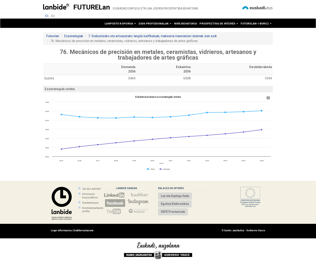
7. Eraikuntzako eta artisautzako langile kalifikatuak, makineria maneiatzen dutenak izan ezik (152, 36)
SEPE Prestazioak (173, 211)
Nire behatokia (185, 23)
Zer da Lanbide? (91, 188)
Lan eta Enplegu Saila (175, 196)
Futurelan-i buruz (256, 23)
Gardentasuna (90, 202)
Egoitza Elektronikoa (175, 203)
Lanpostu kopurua (120, 23)
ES (47, 16)
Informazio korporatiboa (90, 196)
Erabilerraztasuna (83, 230)
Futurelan (52, 36)
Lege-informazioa (61, 230)
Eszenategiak (73, 36)
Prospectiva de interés (219, 23)
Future (91, 7)
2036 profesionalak (154, 23)
